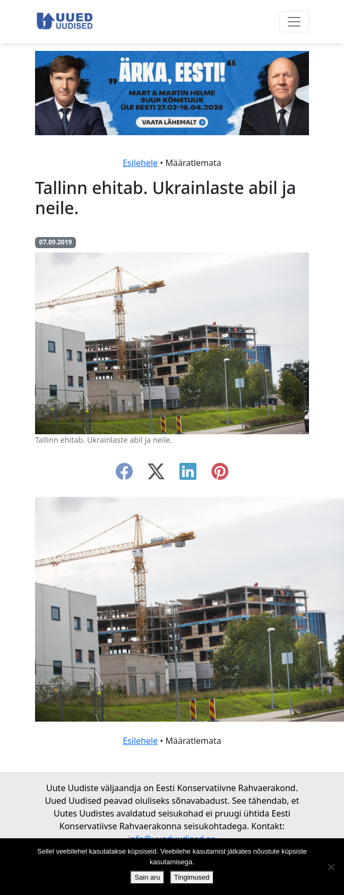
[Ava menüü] (294, 21)
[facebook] (124, 474)
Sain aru (147, 877)
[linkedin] (188, 474)
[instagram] (220, 474)
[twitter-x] (156, 474)
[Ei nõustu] (330, 867)
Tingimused (192, 877)
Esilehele (140, 163)
